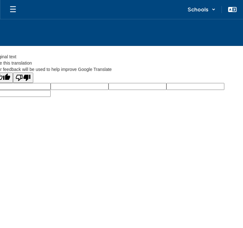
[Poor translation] (23, 78)
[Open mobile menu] (13, 9)
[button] (201, 9)
